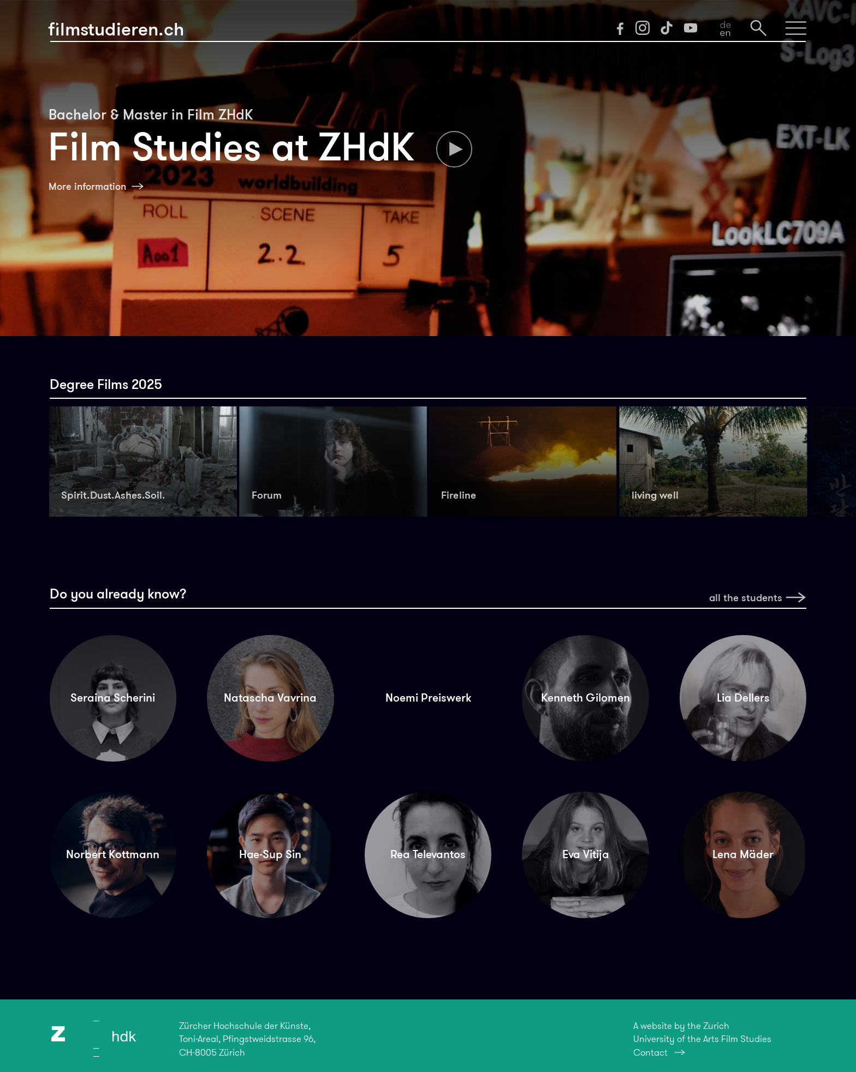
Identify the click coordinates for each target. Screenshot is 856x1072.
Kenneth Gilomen (585, 698)
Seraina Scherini (112, 698)
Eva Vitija (585, 854)
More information (87, 186)
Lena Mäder (743, 854)
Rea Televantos (428, 854)
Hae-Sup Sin (270, 854)
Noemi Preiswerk (428, 698)
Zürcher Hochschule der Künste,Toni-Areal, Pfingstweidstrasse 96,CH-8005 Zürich (247, 1038)
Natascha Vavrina (270, 698)
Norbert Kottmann (112, 854)
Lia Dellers (743, 698)
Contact (650, 1052)
